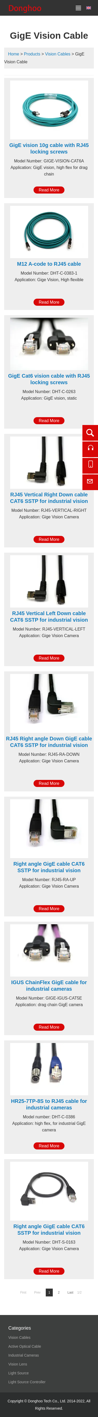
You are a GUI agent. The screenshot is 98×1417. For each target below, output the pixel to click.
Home (13, 54)
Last (71, 1292)
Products (32, 54)
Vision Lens (17, 1364)
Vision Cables (57, 54)
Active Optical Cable (24, 1346)
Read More (49, 190)
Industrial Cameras (23, 1355)
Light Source (18, 1373)
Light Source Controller (26, 1382)
